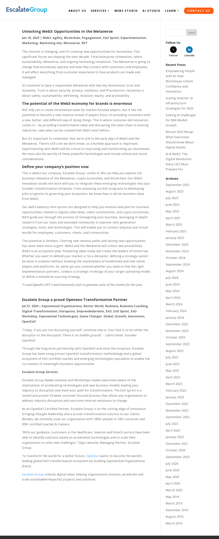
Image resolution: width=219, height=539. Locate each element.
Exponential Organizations (62, 306)
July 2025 (172, 198)
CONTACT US (198, 11)
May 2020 (172, 477)
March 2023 (174, 384)
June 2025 (172, 205)
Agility (57, 38)
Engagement (91, 38)
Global (108, 316)
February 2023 (176, 390)
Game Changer (91, 316)
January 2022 (175, 437)
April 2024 (173, 298)
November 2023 (177, 331)
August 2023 (174, 351)
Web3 (47, 38)
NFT (84, 43)
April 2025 (173, 218)
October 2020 (175, 450)
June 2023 (172, 364)
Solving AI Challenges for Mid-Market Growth (181, 120)
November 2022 (177, 410)
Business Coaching (134, 306)
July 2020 (172, 464)
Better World (93, 306)
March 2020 (174, 490)
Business (111, 306)
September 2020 (177, 457)
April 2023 (173, 377)
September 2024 (177, 264)
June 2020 (172, 470)
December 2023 (177, 324)
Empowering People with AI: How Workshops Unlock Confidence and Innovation (180, 81)
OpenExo (92, 456)
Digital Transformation (39, 311)
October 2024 (175, 258)
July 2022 (172, 424)
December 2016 (177, 510)
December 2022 (177, 404)
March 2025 (174, 224)
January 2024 (175, 318)
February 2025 (176, 231)
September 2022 (177, 417)
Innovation (136, 316)
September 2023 (177, 344)
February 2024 (176, 311)
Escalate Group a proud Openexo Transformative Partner (74, 299)
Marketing (30, 43)
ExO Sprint (111, 38)
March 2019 (174, 503)
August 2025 (174, 191)
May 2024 (172, 291)
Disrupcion (67, 311)
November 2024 (177, 251)
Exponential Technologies (58, 316)
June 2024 (172, 284)
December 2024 (177, 244)
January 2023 (175, 397)
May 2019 (172, 497)
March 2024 (174, 304)
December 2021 (177, 444)
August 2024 (174, 271)
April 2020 (173, 483)
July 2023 (172, 357)
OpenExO (29, 321)
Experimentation (133, 38)
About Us (77, 11)
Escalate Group (33, 474)
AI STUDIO (151, 11)
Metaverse (71, 43)
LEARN (170, 11)
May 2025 (172, 211)
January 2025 (175, 238)
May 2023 (172, 370)
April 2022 (173, 430)
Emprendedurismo (90, 311)
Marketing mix (51, 43)
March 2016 (174, 523)
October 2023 (175, 337)
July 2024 (172, 278)
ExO (109, 311)
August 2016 (174, 517)
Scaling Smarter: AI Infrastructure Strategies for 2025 (179, 103)
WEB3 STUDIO (126, 11)
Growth (120, 316)
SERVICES (99, 11)
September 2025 (177, 185)
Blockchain (72, 38)
